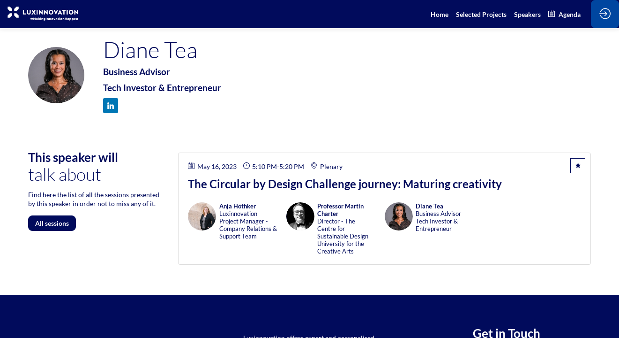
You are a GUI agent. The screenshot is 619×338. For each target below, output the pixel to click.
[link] (439, 14)
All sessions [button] (52, 223)
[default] (481, 14)
